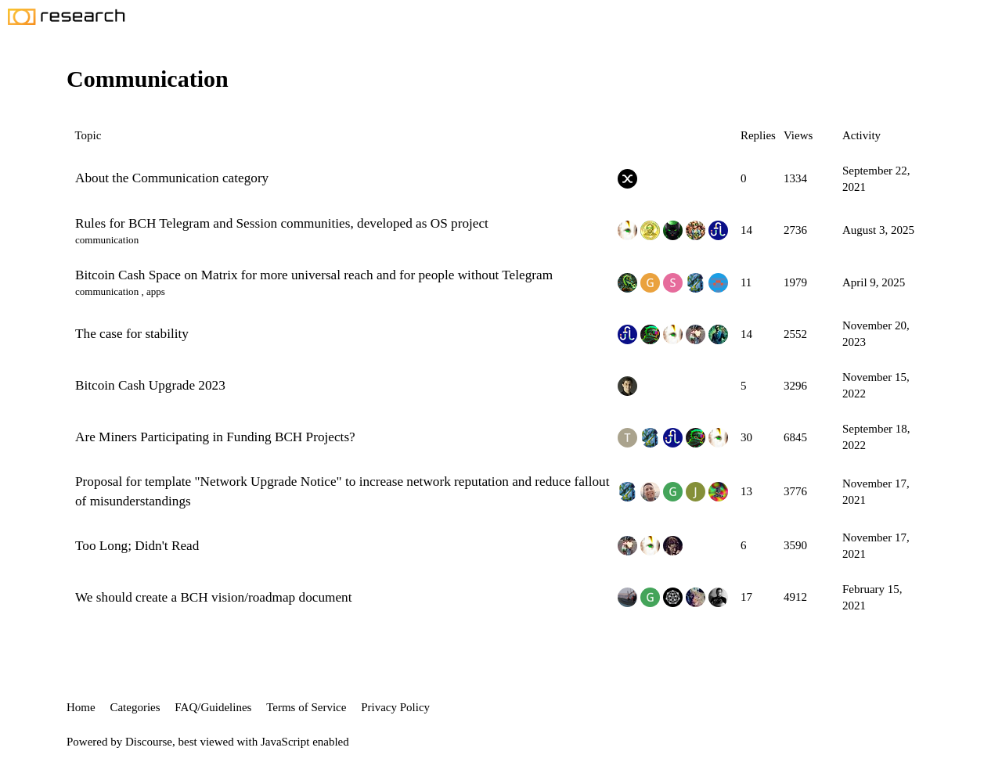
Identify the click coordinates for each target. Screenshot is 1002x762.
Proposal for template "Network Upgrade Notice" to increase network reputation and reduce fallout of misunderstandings (342, 491)
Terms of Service (306, 707)
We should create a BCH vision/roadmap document (213, 597)
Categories (135, 707)
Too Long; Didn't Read (137, 545)
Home (81, 707)
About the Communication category (172, 178)
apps (155, 291)
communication (107, 240)
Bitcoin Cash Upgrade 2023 (150, 385)
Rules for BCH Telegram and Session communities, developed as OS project (281, 223)
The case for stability (132, 333)
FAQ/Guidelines (213, 707)
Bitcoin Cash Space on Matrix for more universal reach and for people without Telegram (314, 275)
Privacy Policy (395, 707)
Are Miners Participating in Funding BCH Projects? (215, 437)
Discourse (148, 741)
